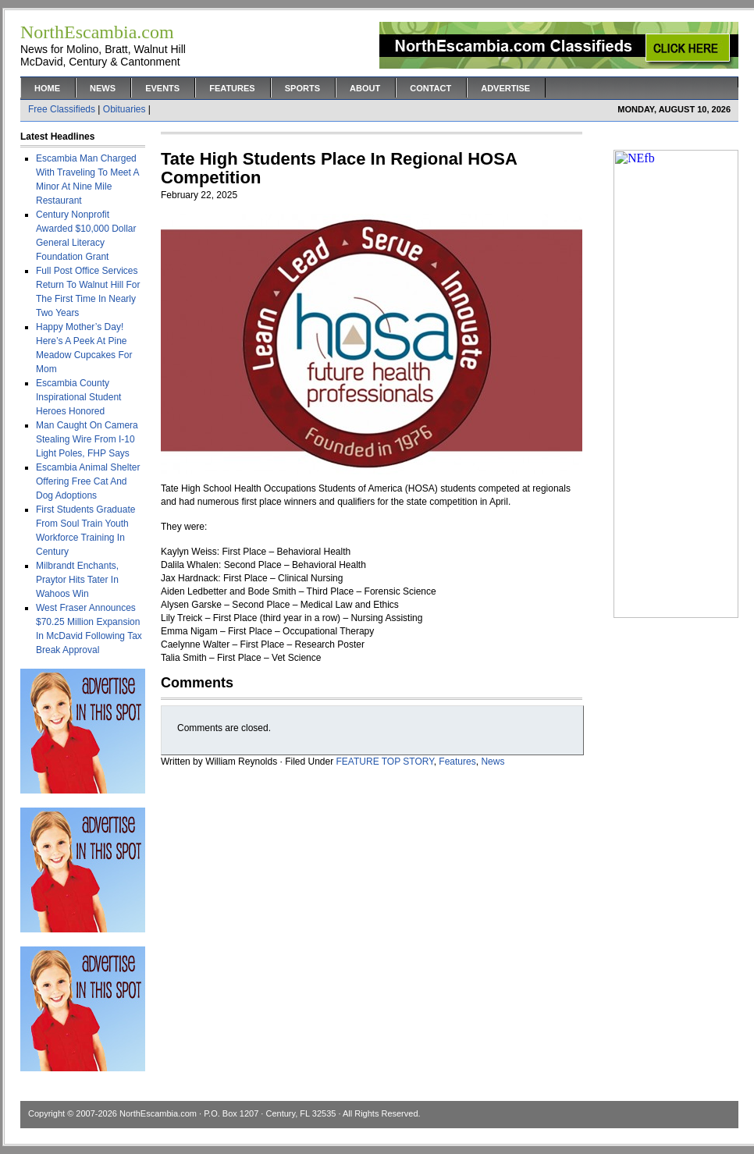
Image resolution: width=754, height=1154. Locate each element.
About (365, 88)
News (103, 88)
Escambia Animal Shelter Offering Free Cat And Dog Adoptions (88, 481)
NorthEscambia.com (158, 1113)
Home (47, 88)
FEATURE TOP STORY (385, 761)
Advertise (505, 88)
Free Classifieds (61, 109)
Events (162, 88)
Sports (302, 88)
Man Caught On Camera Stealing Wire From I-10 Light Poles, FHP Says (87, 439)
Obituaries (124, 109)
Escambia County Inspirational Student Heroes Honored (78, 397)
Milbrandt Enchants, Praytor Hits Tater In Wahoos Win (77, 579)
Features (231, 88)
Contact (430, 88)
